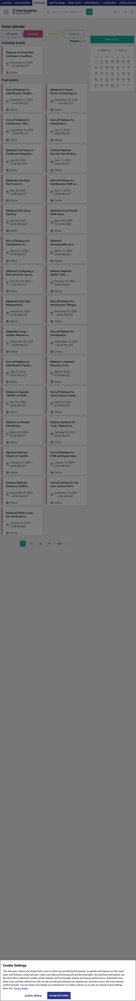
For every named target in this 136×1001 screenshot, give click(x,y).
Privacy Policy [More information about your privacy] (21, 990)
